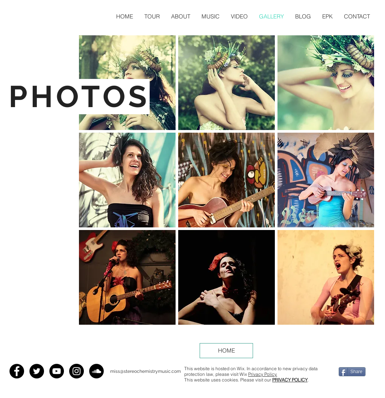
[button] (325, 82)
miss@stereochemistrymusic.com (145, 371)
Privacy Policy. (262, 374)
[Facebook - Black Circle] (16, 371)
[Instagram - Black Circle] (76, 371)
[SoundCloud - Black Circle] (96, 371)
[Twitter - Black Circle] (36, 371)
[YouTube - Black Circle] (56, 371)
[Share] (352, 371)
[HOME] (226, 350)
